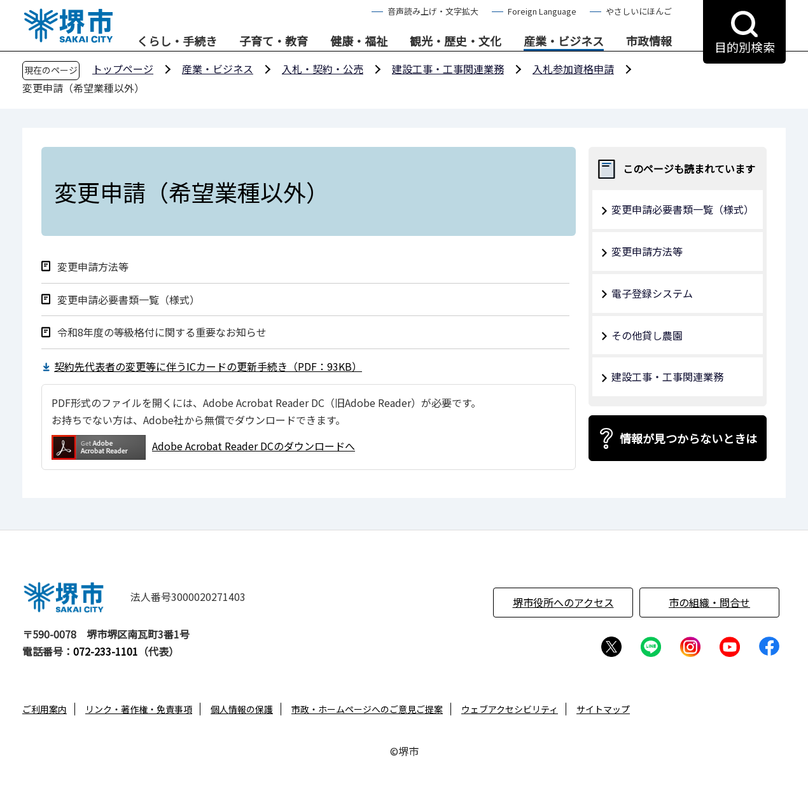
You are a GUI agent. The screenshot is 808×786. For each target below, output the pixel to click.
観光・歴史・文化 (455, 41)
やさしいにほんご (639, 11)
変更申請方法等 (93, 266)
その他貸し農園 (647, 335)
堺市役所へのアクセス (563, 602)
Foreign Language (542, 11)
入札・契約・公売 (322, 68)
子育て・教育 (273, 41)
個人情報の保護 (242, 709)
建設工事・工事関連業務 (448, 68)
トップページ (122, 68)
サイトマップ (603, 709)
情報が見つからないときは (688, 438)
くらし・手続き (177, 41)
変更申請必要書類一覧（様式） (128, 300)
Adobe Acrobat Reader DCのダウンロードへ (203, 447)
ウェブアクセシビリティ (509, 709)
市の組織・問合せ (709, 602)
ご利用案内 (44, 709)
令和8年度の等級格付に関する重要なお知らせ (162, 332)
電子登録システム (652, 293)
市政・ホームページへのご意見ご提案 (367, 709)
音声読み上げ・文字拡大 (432, 11)
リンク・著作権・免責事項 (138, 709)
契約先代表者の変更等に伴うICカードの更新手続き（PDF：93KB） (208, 366)
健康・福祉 (358, 41)
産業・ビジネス (564, 41)
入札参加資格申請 (573, 68)
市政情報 (649, 41)
